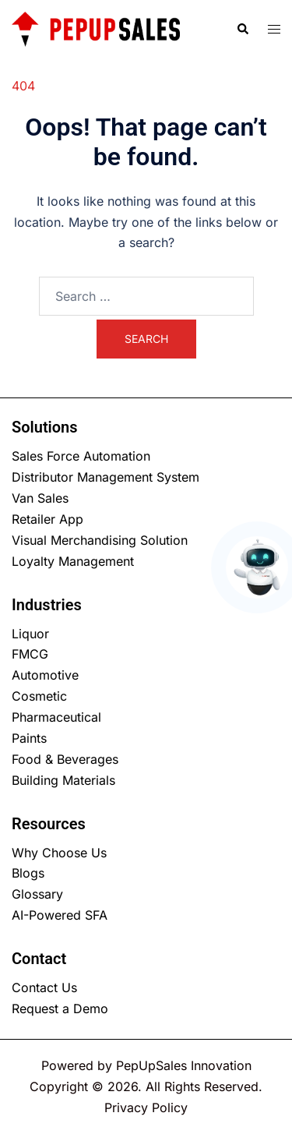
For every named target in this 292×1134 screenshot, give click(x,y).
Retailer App (47, 519)
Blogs (28, 873)
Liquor (30, 633)
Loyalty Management (73, 561)
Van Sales (40, 498)
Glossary (37, 894)
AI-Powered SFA (59, 915)
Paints (29, 738)
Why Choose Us (59, 852)
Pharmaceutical (56, 717)
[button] (242, 29)
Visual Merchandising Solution (100, 540)
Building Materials (63, 780)
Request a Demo (60, 1008)
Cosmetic (39, 696)
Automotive (45, 675)
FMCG (30, 654)
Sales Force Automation (81, 456)
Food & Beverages (65, 759)
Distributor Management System (105, 477)
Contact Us (44, 987)
